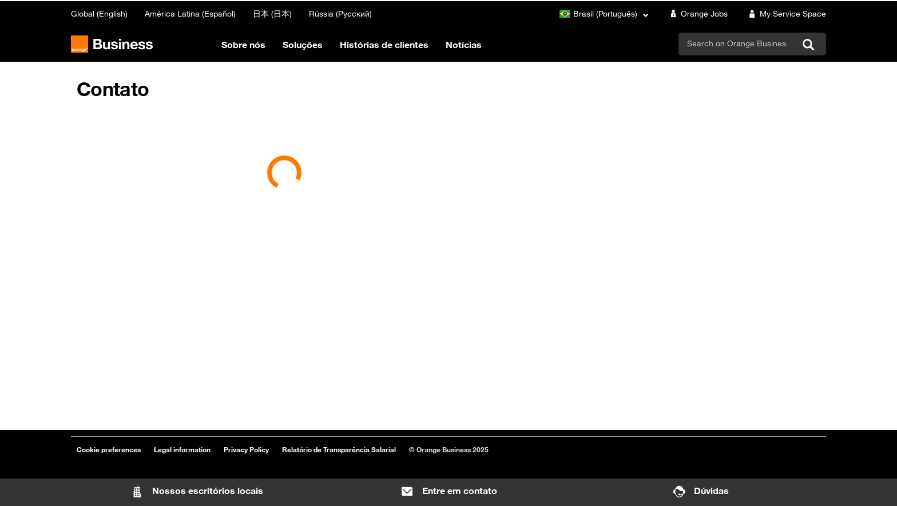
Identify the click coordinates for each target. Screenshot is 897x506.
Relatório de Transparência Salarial (339, 449)
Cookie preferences (109, 449)
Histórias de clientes (384, 44)
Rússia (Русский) (340, 14)
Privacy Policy (246, 449)
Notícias (464, 44)
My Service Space (785, 14)
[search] (737, 43)
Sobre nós (243, 44)
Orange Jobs (697, 14)
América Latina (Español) (190, 14)
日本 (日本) (272, 14)
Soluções (303, 44)
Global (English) (99, 14)
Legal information (182, 449)
